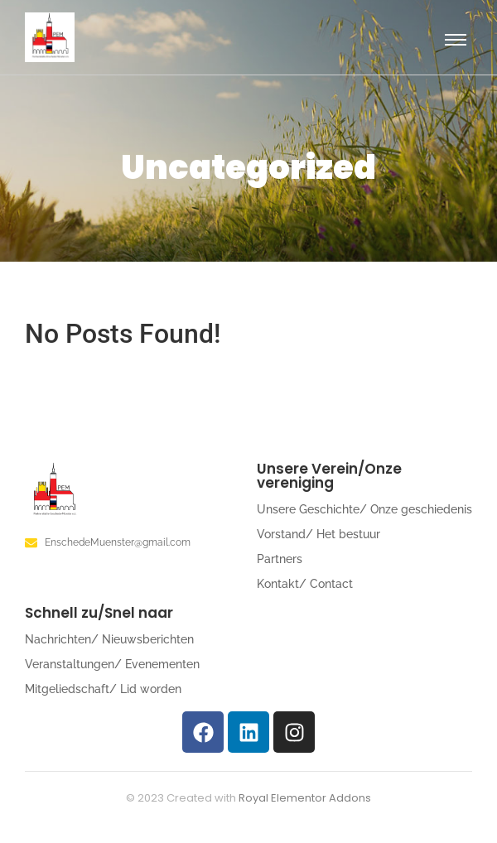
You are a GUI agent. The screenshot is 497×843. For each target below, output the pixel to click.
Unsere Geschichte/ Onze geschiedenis (364, 509)
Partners (279, 559)
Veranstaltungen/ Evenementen (112, 664)
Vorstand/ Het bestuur (318, 534)
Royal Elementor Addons (305, 798)
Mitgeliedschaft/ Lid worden (103, 689)
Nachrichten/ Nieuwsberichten (109, 639)
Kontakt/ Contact (305, 583)
